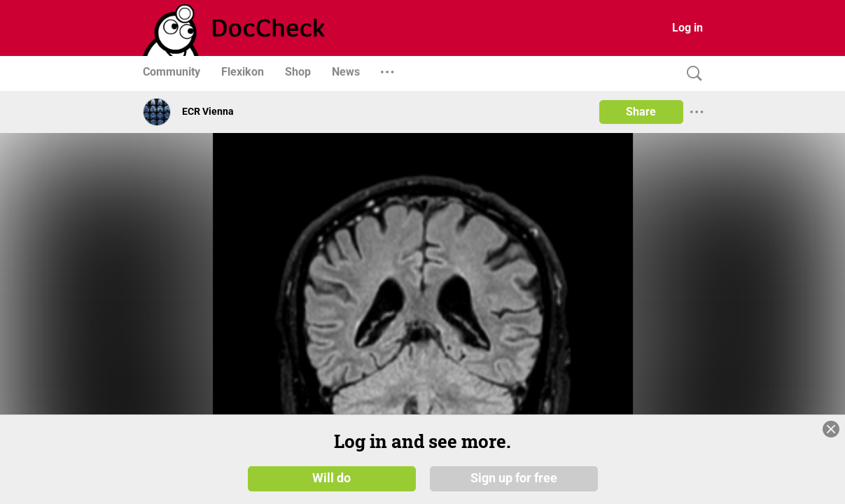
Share (641, 111)
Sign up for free (513, 477)
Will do (331, 477)
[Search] (691, 74)
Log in (687, 27)
